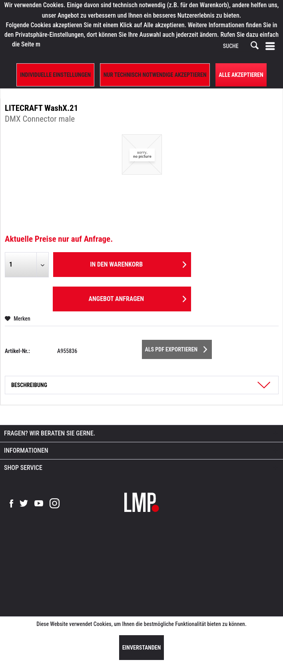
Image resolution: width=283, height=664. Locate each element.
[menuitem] (272, 46)
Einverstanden (141, 647)
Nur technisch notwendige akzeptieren (155, 75)
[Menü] (272, 46)
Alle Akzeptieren (241, 75)
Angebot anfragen (137, 298)
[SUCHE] (240, 46)
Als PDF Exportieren (176, 348)
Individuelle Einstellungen (55, 75)
